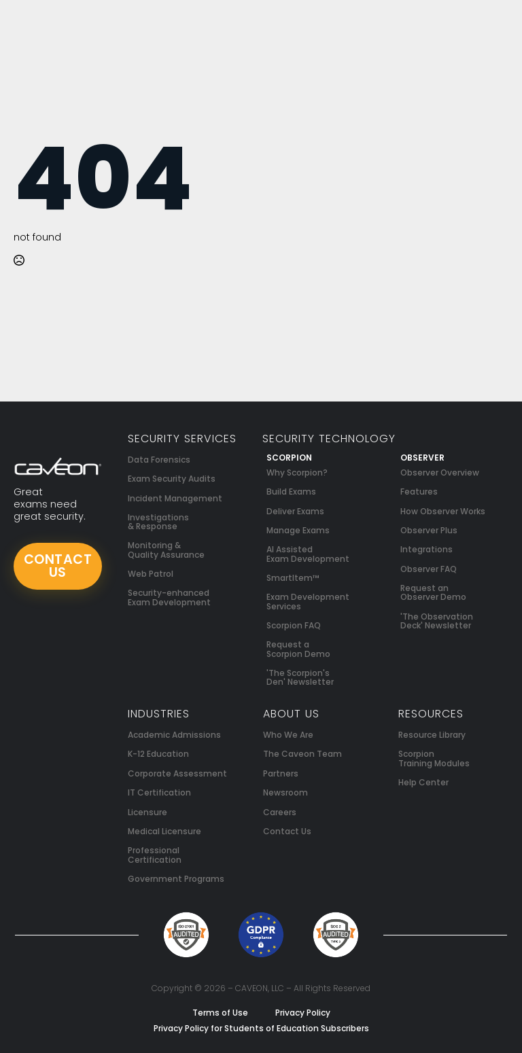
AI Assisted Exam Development (307, 553)
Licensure (147, 812)
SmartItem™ (292, 578)
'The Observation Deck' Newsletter (436, 621)
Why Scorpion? (297, 472)
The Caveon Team (302, 754)
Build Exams (291, 491)
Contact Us (287, 831)
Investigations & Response (158, 522)
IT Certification (159, 792)
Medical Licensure (164, 831)
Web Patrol (150, 573)
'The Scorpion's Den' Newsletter (300, 677)
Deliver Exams (295, 511)
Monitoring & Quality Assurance (166, 549)
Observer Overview (439, 472)
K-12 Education (158, 754)
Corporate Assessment (177, 773)
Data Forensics (159, 459)
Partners (280, 773)
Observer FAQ (428, 569)
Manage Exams (298, 530)
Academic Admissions (174, 734)
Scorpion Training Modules (434, 758)
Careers (279, 812)
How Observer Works (442, 511)
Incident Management (175, 498)
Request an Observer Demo (433, 592)
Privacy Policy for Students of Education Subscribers (261, 1028)
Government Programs (176, 879)
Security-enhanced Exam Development (169, 597)
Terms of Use (220, 1012)
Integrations (426, 549)
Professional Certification (154, 854)
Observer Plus (428, 530)
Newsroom (285, 792)
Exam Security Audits (171, 478)
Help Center (423, 782)
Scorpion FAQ (293, 625)
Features (419, 491)
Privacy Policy (302, 1012)
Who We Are (288, 734)
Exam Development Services (307, 601)
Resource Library (432, 734)
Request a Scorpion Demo (298, 649)
